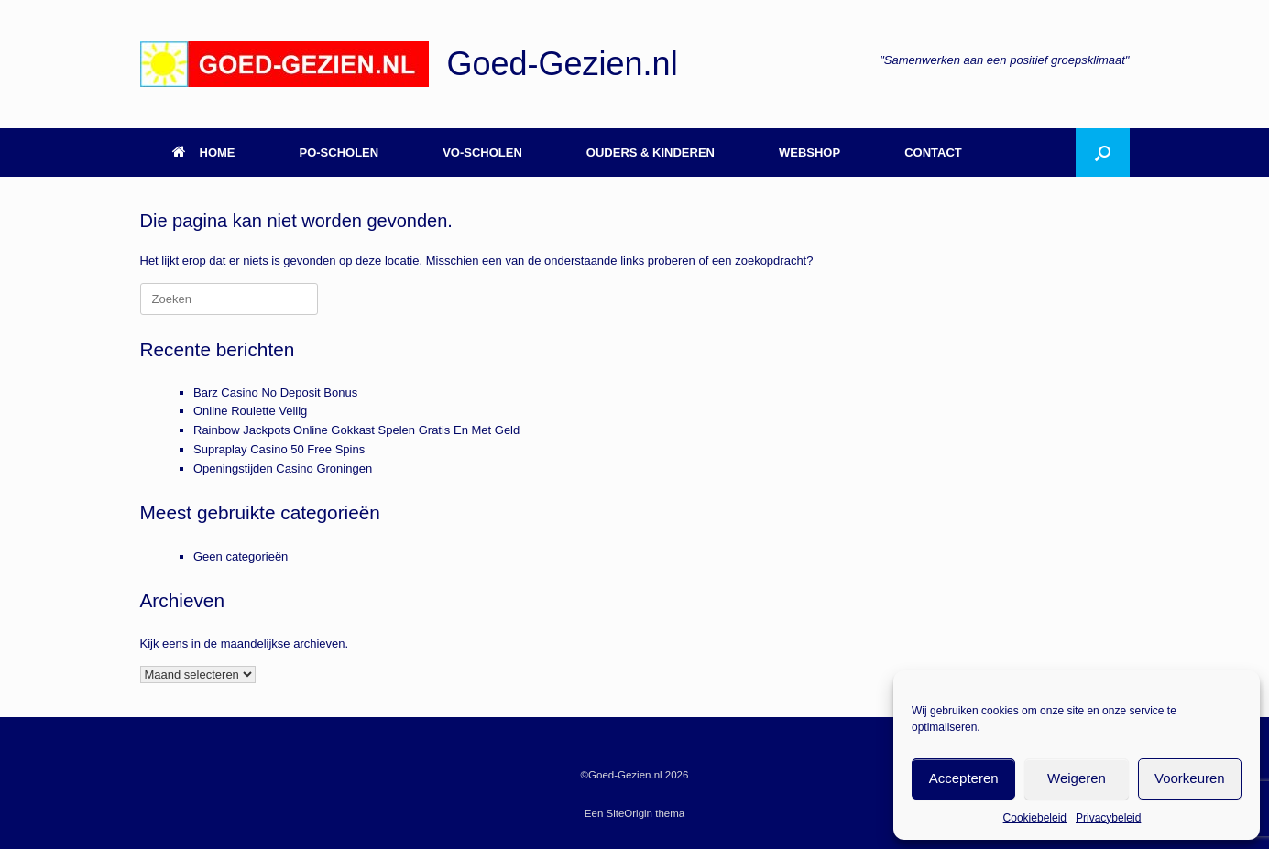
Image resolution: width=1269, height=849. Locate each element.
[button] (1103, 152)
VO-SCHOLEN (482, 152)
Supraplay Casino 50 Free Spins (279, 449)
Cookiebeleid (1035, 817)
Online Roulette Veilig (250, 411)
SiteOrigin (630, 813)
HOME (203, 152)
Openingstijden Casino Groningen (282, 468)
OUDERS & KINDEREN (650, 152)
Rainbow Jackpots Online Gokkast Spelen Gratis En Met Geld (356, 430)
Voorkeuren (1189, 778)
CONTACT (933, 152)
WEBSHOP (809, 152)
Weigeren (1076, 778)
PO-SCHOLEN (339, 152)
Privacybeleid (1108, 817)
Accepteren (964, 778)
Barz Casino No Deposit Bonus (275, 392)
